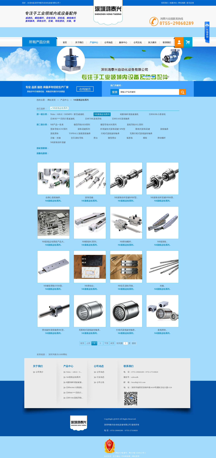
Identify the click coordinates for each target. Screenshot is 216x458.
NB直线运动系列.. (53, 201)
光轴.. (162, 286)
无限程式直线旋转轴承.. (90, 330)
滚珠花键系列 (84, 129)
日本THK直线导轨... (74, 398)
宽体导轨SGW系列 (58, 129)
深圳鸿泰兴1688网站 (57, 354)
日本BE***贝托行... (74, 393)
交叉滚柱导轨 (77, 138)
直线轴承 (164, 129)
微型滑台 (112, 138)
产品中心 (94, 42)
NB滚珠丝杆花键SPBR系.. (162, 197)
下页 (106, 343)
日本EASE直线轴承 (121, 119)
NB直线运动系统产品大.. (53, 242)
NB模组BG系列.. (89, 242)
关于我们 (79, 42)
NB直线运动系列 (81, 100)
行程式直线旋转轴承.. (126, 330)
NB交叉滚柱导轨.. (126, 286)
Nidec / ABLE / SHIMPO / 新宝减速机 (67, 114)
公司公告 (100, 382)
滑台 (96, 138)
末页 (112, 343)
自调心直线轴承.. (53, 197)
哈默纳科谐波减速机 (129, 114)
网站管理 (135, 456)
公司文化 (138, 42)
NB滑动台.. (90, 286)
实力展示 (152, 42)
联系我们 (165, 3)
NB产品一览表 (57, 125)
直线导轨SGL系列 (135, 125)
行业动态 (100, 377)
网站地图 (181, 3)
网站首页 (51, 100)
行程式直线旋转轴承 (110, 133)
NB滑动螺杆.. (126, 242)
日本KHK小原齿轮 (157, 114)
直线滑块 (54, 133)
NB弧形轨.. (162, 242)
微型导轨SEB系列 (82, 125)
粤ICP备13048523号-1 (137, 453)
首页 (65, 42)
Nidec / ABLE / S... (74, 372)
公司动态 (108, 42)
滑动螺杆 (161, 138)
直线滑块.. (162, 330)
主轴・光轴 (55, 138)
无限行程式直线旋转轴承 (141, 133)
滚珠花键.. (89, 197)
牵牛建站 (116, 456)
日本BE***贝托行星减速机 (62, 119)
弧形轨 (130, 138)
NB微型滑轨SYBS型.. (53, 286)
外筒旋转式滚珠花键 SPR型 (112, 129)
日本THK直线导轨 (93, 119)
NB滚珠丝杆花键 (58, 142)
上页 (88, 343)
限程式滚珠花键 (142, 129)
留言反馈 (190, 3)
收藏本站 (173, 3)
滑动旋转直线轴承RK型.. (53, 330)
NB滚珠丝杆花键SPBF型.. (126, 197)
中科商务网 (125, 456)
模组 (145, 138)
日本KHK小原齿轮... (75, 387)
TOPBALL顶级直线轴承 (80, 133)
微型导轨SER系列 (108, 125)
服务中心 (123, 42)
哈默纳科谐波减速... (74, 382)
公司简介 (39, 372)
